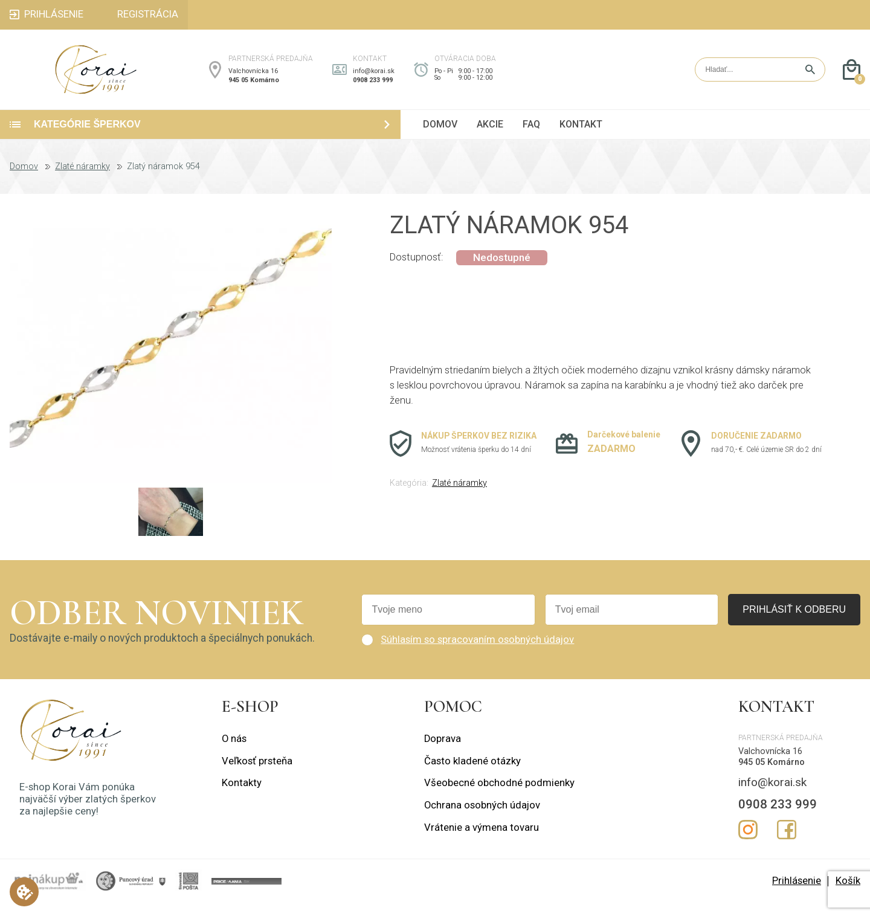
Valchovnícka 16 (253, 78)
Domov (24, 180)
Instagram (748, 843)
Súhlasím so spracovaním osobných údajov (477, 653)
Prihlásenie (796, 894)
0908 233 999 (373, 87)
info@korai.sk (374, 78)
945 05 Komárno (253, 87)
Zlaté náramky (82, 180)
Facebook (786, 843)
